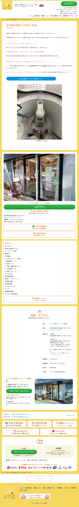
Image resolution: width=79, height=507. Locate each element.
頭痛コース (10, 264)
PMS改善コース (11, 269)
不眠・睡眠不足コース (13, 266)
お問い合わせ (24, 490)
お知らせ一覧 (70, 415)
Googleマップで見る (9, 217)
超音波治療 (8, 284)
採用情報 (73, 488)
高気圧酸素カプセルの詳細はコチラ (31, 79)
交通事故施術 (9, 276)
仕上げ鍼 (9, 274)
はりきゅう (8, 246)
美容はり (8, 254)
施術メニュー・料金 (47, 16)
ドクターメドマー (11, 286)
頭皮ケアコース (11, 271)
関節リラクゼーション (12, 279)
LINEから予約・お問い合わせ (19, 391)
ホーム (31, 16)
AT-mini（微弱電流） (12, 294)
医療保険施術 (9, 291)
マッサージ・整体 (11, 251)
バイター (8, 289)
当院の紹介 (37, 16)
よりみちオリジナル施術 (13, 259)
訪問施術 (65, 16)
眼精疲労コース (11, 261)
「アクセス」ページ (55, 355)
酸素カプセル (58, 16)
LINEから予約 (69, 3)
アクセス (71, 16)
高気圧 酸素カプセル (11, 249)
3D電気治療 (8, 281)
